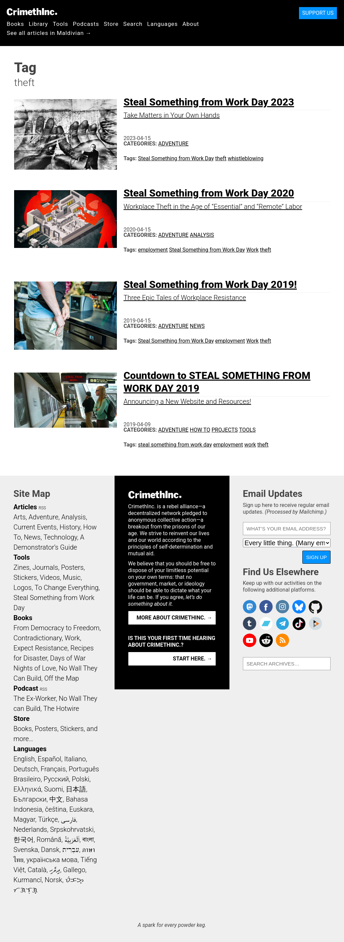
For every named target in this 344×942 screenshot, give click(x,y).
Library (38, 23)
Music (72, 577)
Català (37, 870)
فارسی (68, 819)
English (24, 759)
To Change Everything (66, 588)
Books (15, 23)
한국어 (23, 840)
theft (220, 158)
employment (153, 250)
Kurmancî (27, 880)
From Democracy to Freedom (56, 628)
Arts (19, 517)
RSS (42, 508)
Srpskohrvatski (72, 829)
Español (49, 759)
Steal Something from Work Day (176, 158)
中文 (56, 799)
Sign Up (316, 557)
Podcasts (86, 23)
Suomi (53, 789)
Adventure (173, 143)
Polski (80, 779)
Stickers (25, 577)
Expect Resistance (40, 648)
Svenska (25, 850)
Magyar (24, 819)
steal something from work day (175, 444)
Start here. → (192, 658)
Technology (60, 537)
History (69, 527)
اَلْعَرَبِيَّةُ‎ (72, 840)
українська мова (52, 860)
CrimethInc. (32, 12)
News (197, 326)
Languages (162, 23)
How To (200, 430)
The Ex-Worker (34, 698)
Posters (72, 567)
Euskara (81, 809)
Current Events (34, 527)
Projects (225, 430)
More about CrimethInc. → (174, 617)
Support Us (318, 13)
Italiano (75, 759)
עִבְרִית (70, 850)
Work (252, 250)
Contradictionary (37, 638)
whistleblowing (245, 158)
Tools (60, 23)
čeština (55, 809)
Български (30, 799)
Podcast (25, 688)
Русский (56, 779)
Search (132, 23)
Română (49, 840)
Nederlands (30, 829)
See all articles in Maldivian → (49, 33)
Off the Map (61, 678)
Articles (25, 507)
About (190, 23)
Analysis (202, 235)
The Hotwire (61, 708)
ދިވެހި (54, 870)
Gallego (74, 870)
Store (111, 23)
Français (53, 769)
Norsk (53, 880)
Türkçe (48, 819)
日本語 (76, 789)
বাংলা (88, 840)
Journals (45, 567)
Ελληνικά (27, 789)
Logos (22, 588)
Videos (50, 577)
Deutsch (25, 769)
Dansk (50, 850)
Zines (21, 567)
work (250, 444)
